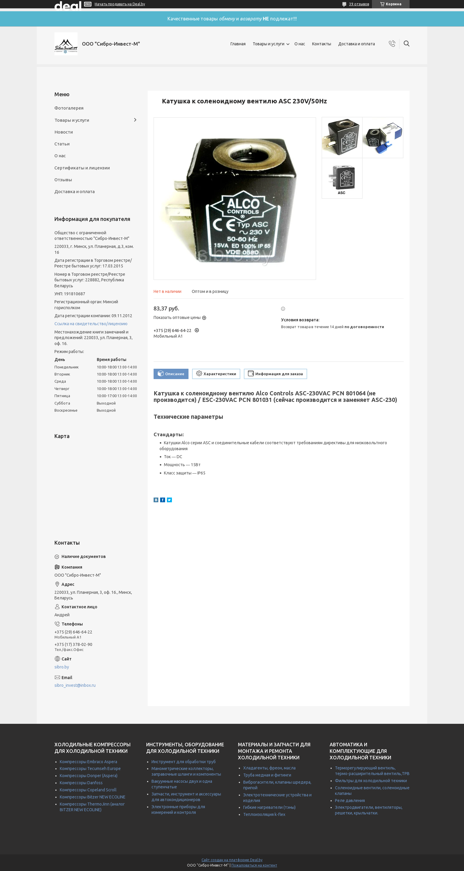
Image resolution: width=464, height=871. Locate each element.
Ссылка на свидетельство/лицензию (91, 323)
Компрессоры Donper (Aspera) (88, 775)
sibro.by (61, 667)
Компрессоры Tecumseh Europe (90, 768)
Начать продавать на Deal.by (120, 4)
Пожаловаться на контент (254, 865)
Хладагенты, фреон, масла (269, 768)
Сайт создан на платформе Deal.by (232, 860)
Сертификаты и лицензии (82, 167)
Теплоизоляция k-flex (264, 814)
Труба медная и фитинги (267, 775)
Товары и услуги (268, 43)
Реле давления (350, 800)
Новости (63, 131)
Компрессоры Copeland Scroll (88, 789)
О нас (299, 43)
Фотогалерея (68, 107)
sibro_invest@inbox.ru (75, 685)
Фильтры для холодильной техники (371, 780)
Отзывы (63, 179)
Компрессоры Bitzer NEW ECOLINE (92, 797)
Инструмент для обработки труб (184, 761)
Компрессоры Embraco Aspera (88, 761)
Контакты (321, 43)
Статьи (62, 143)
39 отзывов (359, 4)
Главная (238, 43)
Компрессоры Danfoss (81, 782)
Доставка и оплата (356, 43)
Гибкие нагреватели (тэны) (269, 807)
